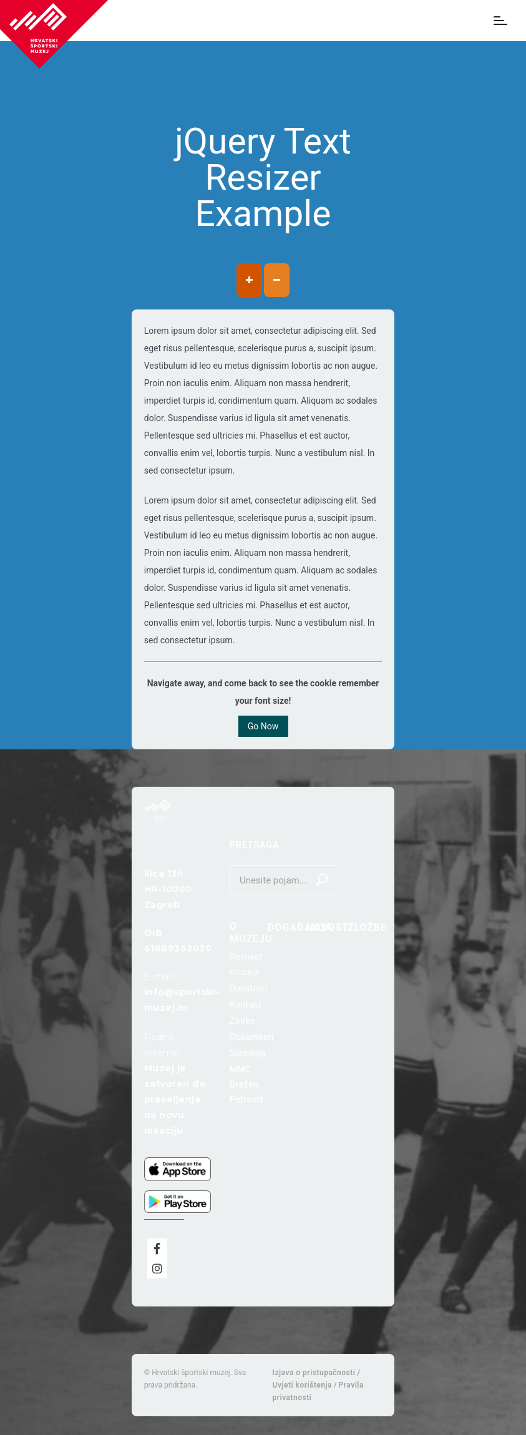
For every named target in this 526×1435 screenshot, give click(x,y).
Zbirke (242, 1021)
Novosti (329, 927)
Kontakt (245, 1004)
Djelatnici (249, 988)
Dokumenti (252, 1037)
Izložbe (365, 927)
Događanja (300, 927)
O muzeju (251, 932)
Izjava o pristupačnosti (314, 1372)
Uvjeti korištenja (302, 1385)
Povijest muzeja (246, 964)
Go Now (263, 726)
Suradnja (248, 1053)
